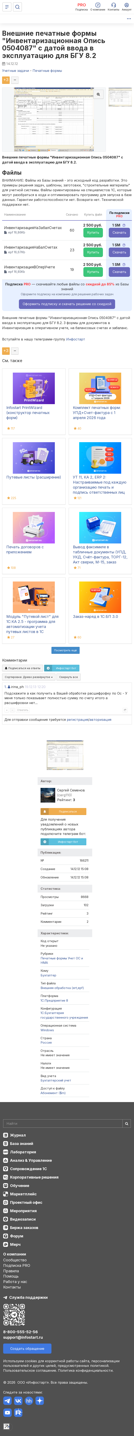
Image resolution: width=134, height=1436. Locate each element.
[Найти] (126, 1123)
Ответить (22, 710)
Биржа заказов (24, 1227)
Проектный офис (26, 1202)
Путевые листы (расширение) (33, 477)
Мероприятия (23, 1211)
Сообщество (15, 1260)
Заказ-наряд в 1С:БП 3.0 (95, 616)
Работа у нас (15, 1281)
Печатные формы (54, 958)
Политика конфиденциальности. (85, 1370)
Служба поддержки (28, 1297)
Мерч (15, 1244)
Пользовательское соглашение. (30, 1370)
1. (5, 687)
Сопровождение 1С (28, 1169)
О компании (14, 1254)
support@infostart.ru (23, 1337)
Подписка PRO (16, 1265)
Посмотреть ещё (65, 650)
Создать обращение (27, 1348)
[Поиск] (17, 7)
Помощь (11, 1276)
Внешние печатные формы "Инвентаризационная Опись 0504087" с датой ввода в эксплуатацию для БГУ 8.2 (53, 44)
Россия (46, 1042)
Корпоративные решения (34, 1177)
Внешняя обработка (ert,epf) (62, 988)
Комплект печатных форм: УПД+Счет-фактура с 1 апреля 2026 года (97, 412)
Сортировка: (29, 677)
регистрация (77, 719)
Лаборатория (23, 1152)
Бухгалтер (48, 975)
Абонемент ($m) (53, 1093)
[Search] (67, 1123)
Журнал (18, 1135)
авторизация (100, 719)
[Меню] (7, 7)
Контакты (12, 1287)
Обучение (19, 1185)
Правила (11, 1271)
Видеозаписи (23, 1219)
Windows (47, 1030)
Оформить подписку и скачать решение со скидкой (67, 304)
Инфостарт (75, 339)
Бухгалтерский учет (56, 1080)
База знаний (21, 1143)
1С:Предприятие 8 (54, 1000)
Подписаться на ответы (22, 668)
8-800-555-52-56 (20, 1332)
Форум (16, 1236)
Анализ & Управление (31, 1160)
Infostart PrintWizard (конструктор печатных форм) (28, 412)
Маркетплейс (23, 1194)
